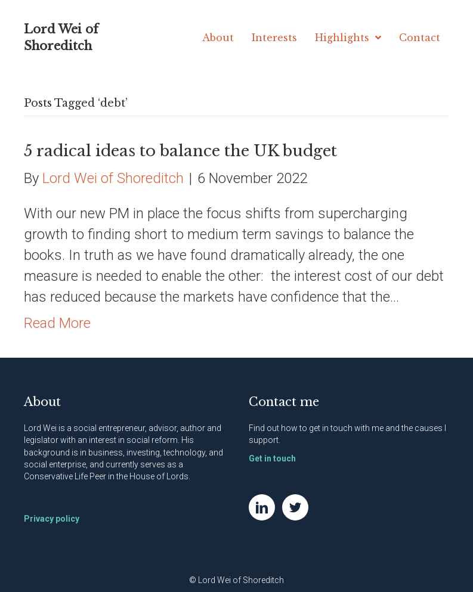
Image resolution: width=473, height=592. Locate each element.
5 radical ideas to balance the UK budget (180, 150)
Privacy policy (51, 518)
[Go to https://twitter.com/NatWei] (295, 507)
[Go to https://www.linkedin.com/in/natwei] (262, 507)
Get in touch (272, 458)
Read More (57, 323)
